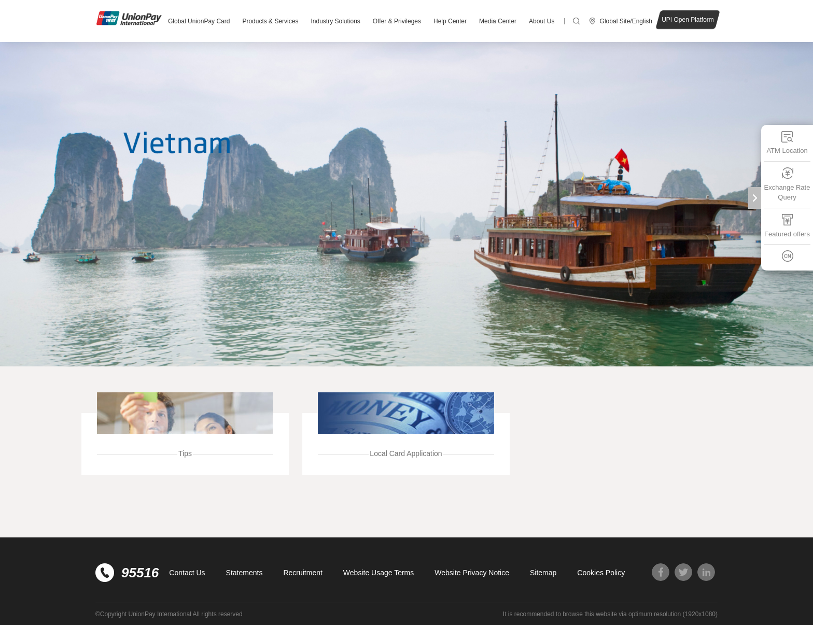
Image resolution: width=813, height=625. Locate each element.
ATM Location (786, 142)
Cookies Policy (601, 573)
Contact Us (187, 573)
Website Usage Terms (378, 573)
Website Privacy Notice (471, 573)
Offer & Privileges (397, 21)
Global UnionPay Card (199, 21)
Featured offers (787, 226)
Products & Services (270, 21)
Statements (244, 573)
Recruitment (302, 573)
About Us (541, 21)
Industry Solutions (335, 21)
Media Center (497, 21)
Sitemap (543, 573)
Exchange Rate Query (787, 184)
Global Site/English (626, 21)
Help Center (450, 21)
